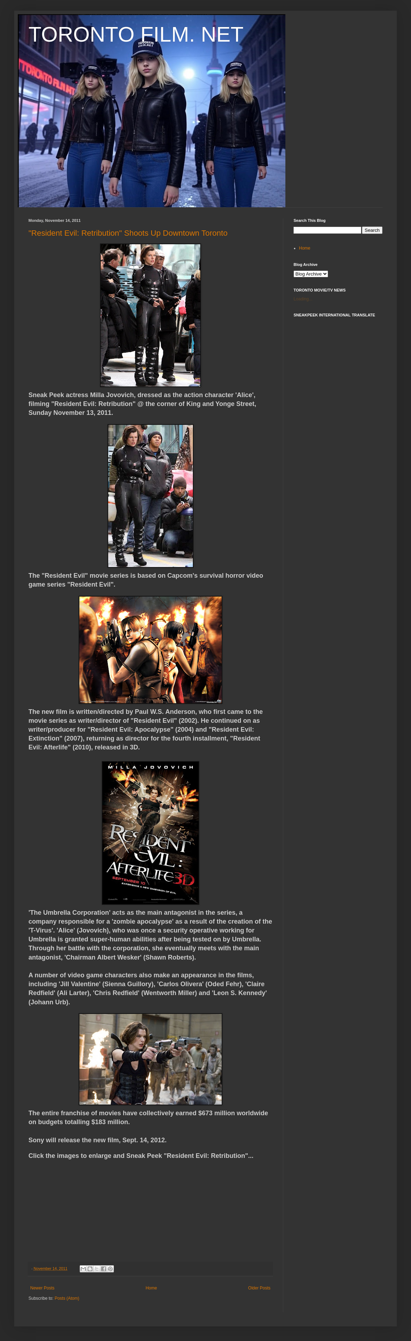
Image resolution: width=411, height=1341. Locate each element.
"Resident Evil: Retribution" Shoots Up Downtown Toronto (127, 233)
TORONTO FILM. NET (135, 34)
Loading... (303, 298)
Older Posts (259, 1288)
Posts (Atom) (66, 1298)
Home (151, 1288)
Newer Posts (42, 1288)
